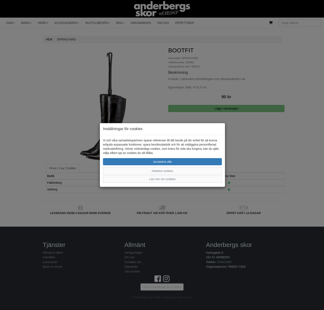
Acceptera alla (162, 161)
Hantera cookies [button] (162, 171)
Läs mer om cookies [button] (162, 179)
